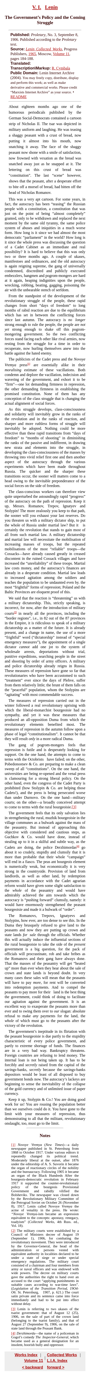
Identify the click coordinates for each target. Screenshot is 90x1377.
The (11, 1031)
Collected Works (62, 1355)
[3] (74, 807)
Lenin (51, 7)
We (10, 598)
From (12, 296)
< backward (32, 1367)
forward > (55, 1367)
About (13, 107)
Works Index (26, 1355)
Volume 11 (61, 54)
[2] (15, 612)
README (18, 97)
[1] (28, 364)
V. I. (36, 7)
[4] (78, 846)
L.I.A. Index (57, 1361)
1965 (32, 54)
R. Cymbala (61, 68)
